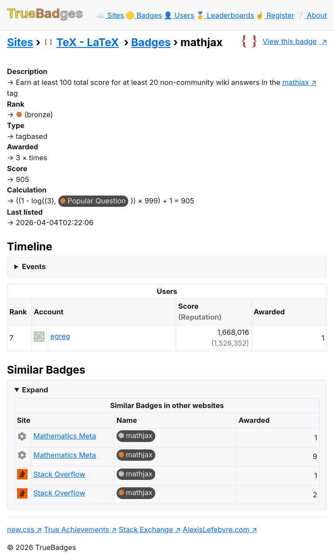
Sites (20, 42)
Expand (35, 389)
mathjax (139, 435)
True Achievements (76, 529)
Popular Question (96, 200)
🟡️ (143, 15)
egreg (60, 336)
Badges (151, 42)
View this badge (278, 41)
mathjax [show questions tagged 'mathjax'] (295, 82)
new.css (20, 529)
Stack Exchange (146, 529)
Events (34, 266)
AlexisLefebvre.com (216, 529)
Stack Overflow (59, 474)
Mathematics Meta (64, 436)
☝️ (274, 15)
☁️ (110, 15)
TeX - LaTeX (81, 42)
